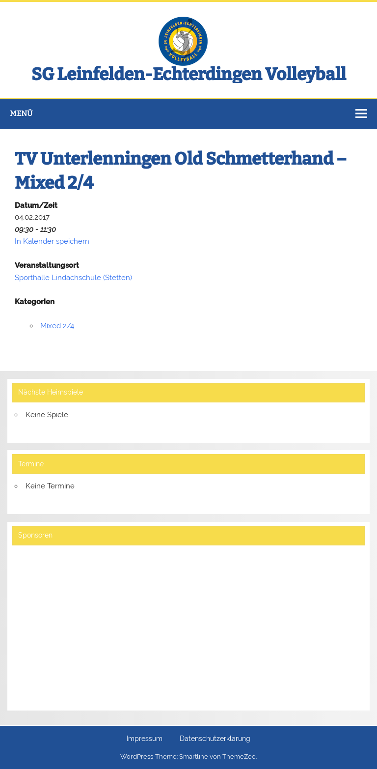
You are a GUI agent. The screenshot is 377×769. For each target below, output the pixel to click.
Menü (21, 113)
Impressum (144, 739)
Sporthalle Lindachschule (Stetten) (73, 277)
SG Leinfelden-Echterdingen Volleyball (188, 74)
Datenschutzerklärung (215, 739)
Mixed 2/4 (57, 325)
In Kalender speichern (52, 241)
